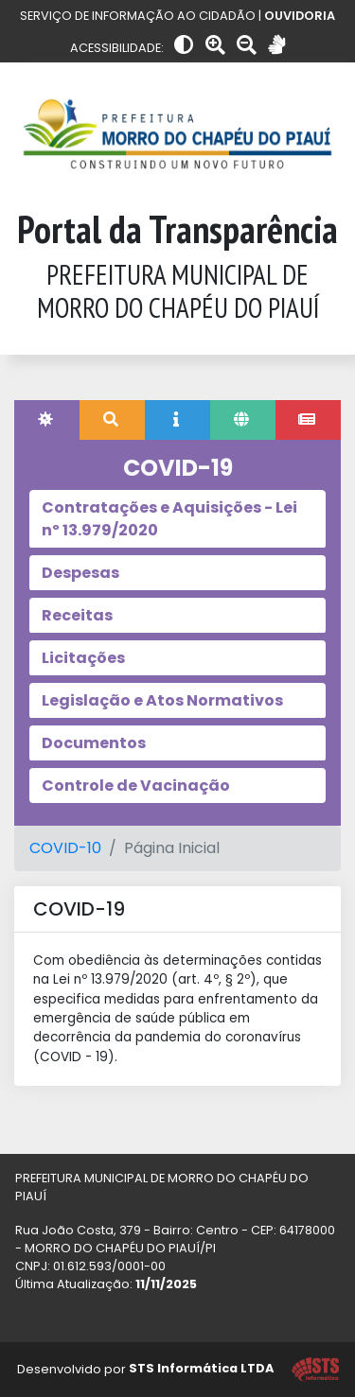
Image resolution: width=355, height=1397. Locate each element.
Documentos (94, 743)
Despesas (80, 573)
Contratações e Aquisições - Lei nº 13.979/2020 (169, 519)
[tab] (47, 420)
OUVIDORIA (299, 16)
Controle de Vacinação (136, 785)
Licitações (83, 658)
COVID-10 (65, 848)
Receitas (77, 615)
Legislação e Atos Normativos (162, 700)
